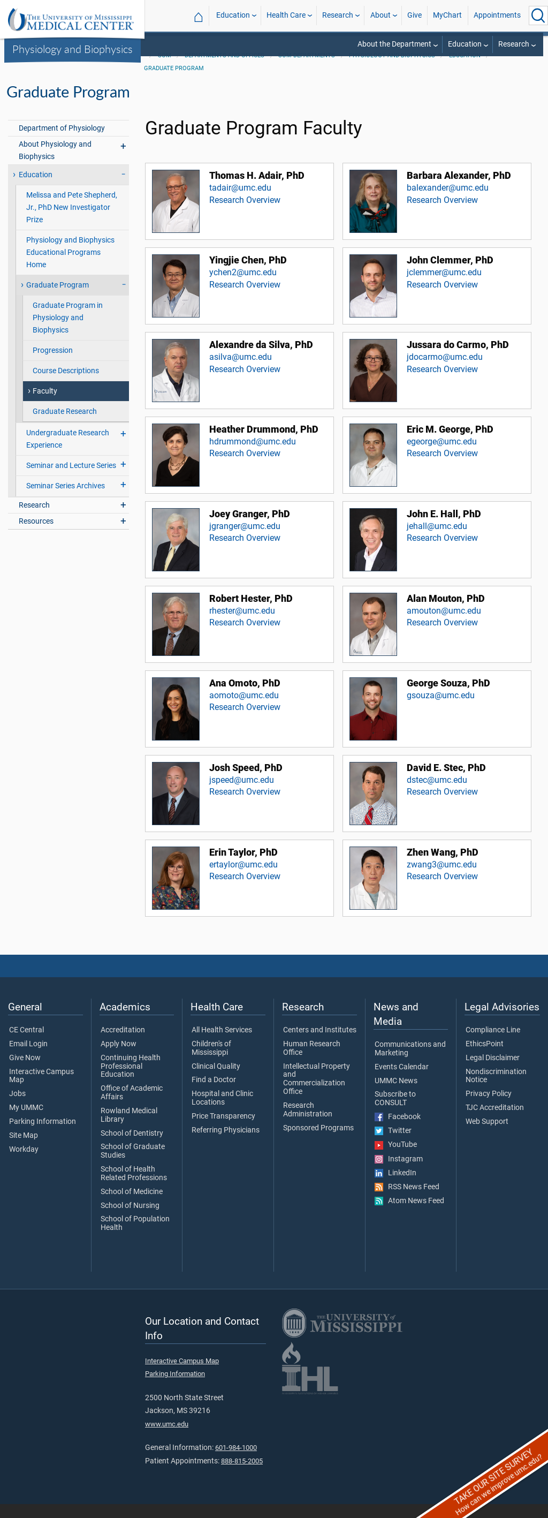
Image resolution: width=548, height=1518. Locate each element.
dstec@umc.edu (437, 794)
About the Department (394, 44)
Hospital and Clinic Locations (222, 1112)
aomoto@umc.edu (244, 709)
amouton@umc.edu (444, 625)
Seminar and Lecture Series (71, 479)
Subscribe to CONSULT (395, 1112)
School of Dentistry (132, 1147)
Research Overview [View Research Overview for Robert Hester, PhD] (244, 636)
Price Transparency (223, 1130)
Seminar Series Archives (65, 499)
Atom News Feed (409, 1215)
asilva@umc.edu (240, 371)
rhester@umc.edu (242, 625)
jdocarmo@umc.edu (445, 371)
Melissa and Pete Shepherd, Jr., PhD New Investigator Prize (71, 221)
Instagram (399, 1173)
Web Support (487, 1135)
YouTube (396, 1158)
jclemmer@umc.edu (444, 286)
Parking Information (42, 1135)
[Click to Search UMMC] (538, 15)
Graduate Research (65, 425)
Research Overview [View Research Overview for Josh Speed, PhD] (244, 805)
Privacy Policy (489, 1108)
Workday (24, 1163)
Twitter (393, 1145)
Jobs (17, 1108)
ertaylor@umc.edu (243, 878)
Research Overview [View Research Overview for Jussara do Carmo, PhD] (442, 383)
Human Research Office (311, 1062)
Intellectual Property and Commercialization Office (316, 1093)
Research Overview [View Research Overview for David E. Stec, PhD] (442, 805)
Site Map (23, 1149)
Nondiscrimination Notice (496, 1090)
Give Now (25, 1072)
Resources (36, 535)
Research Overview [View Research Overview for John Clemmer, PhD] (442, 298)
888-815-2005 (242, 1475)
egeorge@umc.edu (442, 455)
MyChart (447, 15)
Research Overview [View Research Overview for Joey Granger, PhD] (244, 552)
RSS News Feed (407, 1201)
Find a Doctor (214, 1094)
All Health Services (222, 1044)
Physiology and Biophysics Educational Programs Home (70, 266)
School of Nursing (130, 1219)
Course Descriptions (66, 384)
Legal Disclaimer (493, 1072)
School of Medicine (132, 1206)
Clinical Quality (216, 1080)
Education (233, 15)
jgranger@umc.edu (244, 540)
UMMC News (396, 1095)
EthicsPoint (485, 1058)
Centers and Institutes (319, 1044)
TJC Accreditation (495, 1121)
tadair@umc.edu (240, 202)
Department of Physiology (62, 142)
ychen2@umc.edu (243, 286)
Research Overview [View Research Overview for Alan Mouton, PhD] (442, 636)
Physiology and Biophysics (72, 48)
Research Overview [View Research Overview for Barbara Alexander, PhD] (442, 214)
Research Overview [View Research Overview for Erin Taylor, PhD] (244, 890)
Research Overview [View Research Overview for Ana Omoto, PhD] (244, 721)
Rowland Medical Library (129, 1129)
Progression (53, 364)
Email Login (28, 1058)
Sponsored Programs (318, 1142)
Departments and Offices (224, 69)
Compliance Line (493, 1044)
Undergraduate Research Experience (67, 453)
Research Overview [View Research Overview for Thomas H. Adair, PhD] (244, 214)
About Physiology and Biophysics (55, 164)
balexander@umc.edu (448, 202)
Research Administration (307, 1123)
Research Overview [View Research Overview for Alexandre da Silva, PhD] (244, 383)
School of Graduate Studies (133, 1165)
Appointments (497, 15)
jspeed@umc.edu (241, 794)
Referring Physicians (226, 1144)
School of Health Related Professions (134, 1187)
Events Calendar (402, 1081)
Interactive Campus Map (41, 1090)
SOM (164, 69)
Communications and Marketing (410, 1062)
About (380, 15)
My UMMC (26, 1121)
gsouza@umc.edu (441, 709)
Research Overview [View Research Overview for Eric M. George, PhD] (442, 467)
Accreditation (123, 1044)
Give (414, 15)
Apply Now (118, 1058)
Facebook (398, 1131)
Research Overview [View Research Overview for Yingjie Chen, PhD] (244, 298)
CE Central (26, 1044)
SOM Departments (306, 69)
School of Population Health (135, 1237)
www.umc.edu (166, 1438)
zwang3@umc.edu (442, 878)
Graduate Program (174, 82)
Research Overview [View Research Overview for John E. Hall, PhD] (442, 552)
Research (337, 15)
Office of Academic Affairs (132, 1106)
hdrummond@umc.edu (252, 455)
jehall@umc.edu (437, 540)
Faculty (45, 405)
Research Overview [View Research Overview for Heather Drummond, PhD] (244, 467)
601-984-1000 (236, 1461)
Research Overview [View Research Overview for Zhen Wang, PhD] (442, 890)
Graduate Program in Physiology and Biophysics (68, 332)
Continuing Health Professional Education (131, 1080)
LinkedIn (395, 1187)
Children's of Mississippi (211, 1062)
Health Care (286, 15)
